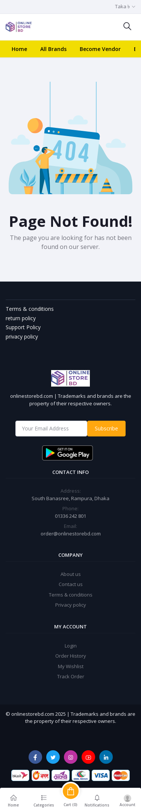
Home (19, 48)
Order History (70, 655)
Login (71, 645)
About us (71, 574)
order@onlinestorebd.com (71, 533)
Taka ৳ (122, 6)
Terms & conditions (70, 594)
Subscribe (106, 428)
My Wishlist (70, 666)
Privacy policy (70, 604)
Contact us (71, 584)
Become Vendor (100, 48)
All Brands (53, 48)
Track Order (70, 676)
